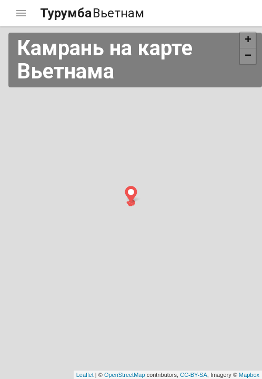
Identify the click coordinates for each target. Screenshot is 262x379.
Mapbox (249, 375)
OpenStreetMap (124, 375)
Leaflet (85, 375)
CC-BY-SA (193, 375)
